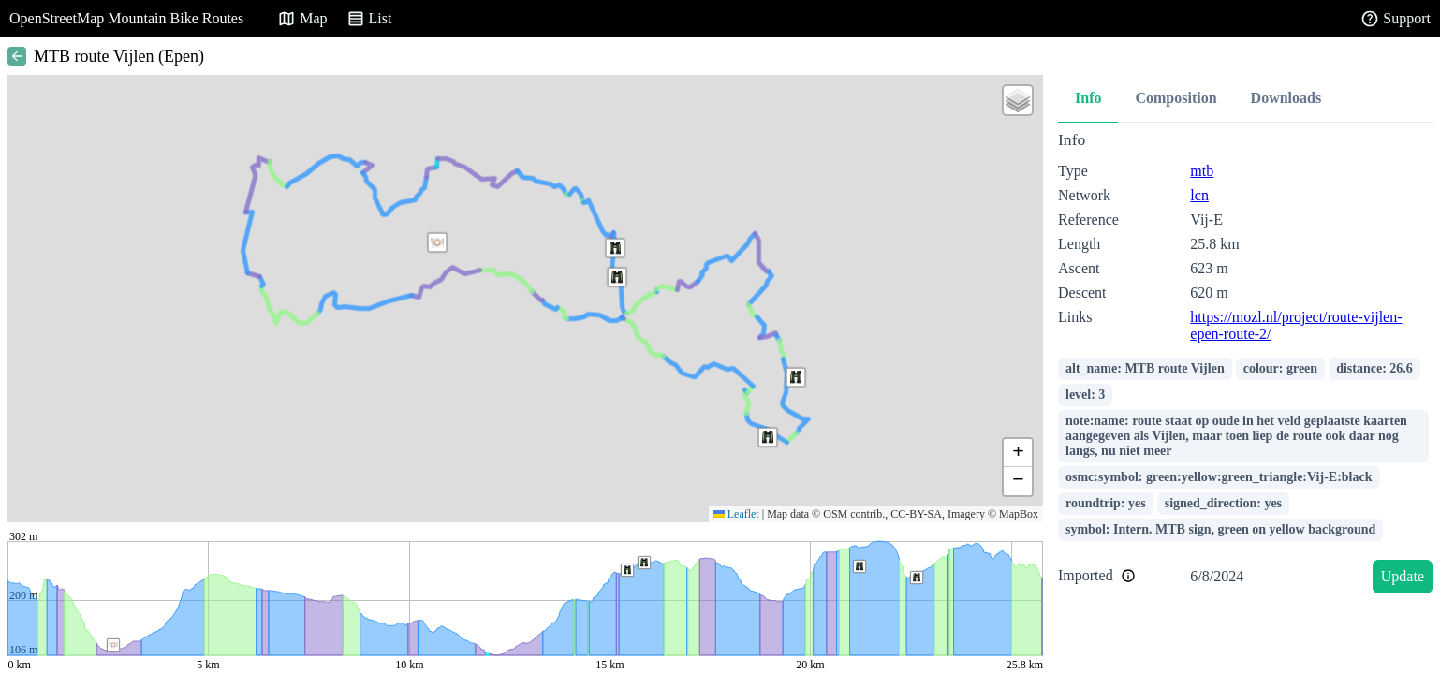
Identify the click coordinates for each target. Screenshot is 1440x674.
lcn (1199, 195)
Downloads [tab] (1286, 98)
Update (1402, 576)
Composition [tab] (1175, 98)
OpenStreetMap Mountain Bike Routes (126, 18)
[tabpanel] (1245, 365)
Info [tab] (1088, 98)
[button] (437, 242)
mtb (1201, 171)
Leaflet (736, 513)
